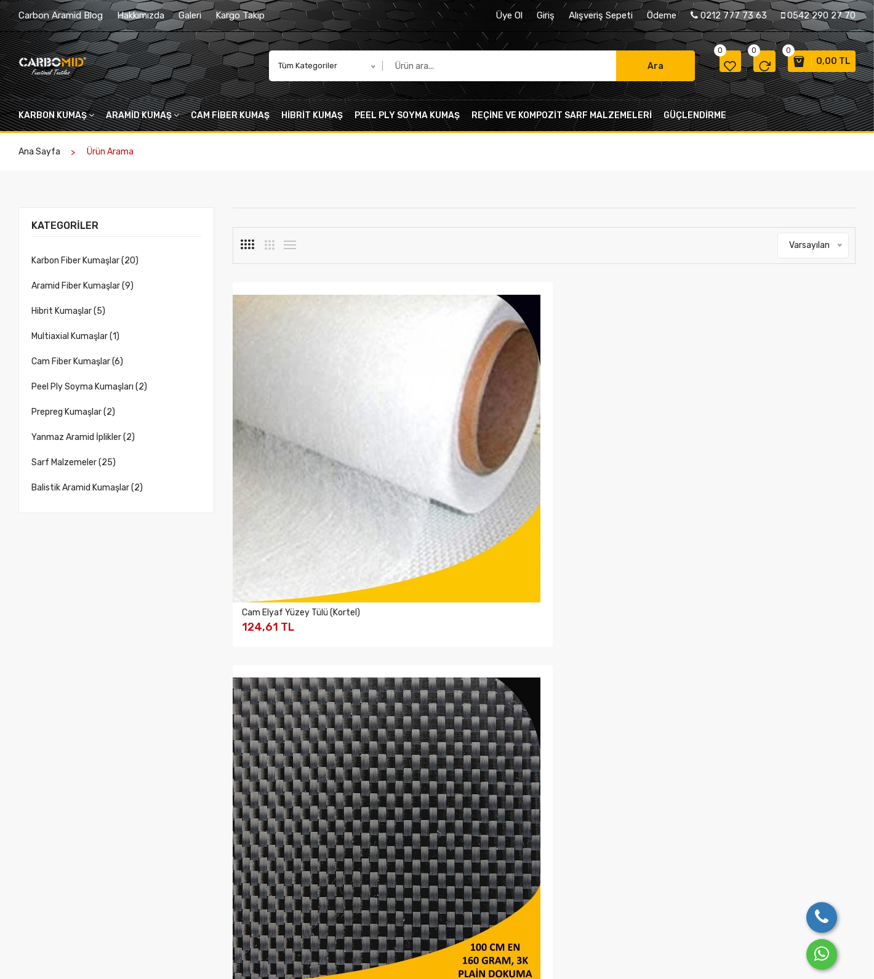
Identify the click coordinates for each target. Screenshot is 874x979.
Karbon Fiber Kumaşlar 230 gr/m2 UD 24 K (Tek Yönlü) (776, 682)
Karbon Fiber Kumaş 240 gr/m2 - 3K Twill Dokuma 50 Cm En (463, 682)
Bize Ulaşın (626, 822)
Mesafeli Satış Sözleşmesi (531, 870)
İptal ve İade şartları (520, 854)
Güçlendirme (695, 121)
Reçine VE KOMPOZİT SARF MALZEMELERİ (561, 121)
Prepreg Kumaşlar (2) (73, 418)
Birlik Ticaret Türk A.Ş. (94, 953)
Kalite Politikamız (265, 854)
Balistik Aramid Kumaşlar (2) (87, 494)
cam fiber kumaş (230, 121)
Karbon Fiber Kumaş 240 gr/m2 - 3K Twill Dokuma (624, 682)
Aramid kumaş (142, 121)
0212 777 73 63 (729, 15)
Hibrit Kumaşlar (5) (68, 317)
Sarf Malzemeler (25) (73, 468)
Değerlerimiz (257, 870)
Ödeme (661, 15)
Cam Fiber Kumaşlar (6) (77, 367)
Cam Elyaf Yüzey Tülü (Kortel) (301, 453)
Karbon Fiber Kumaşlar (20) (84, 267)
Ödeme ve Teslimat (517, 886)
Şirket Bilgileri (258, 838)
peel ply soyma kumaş (407, 121)
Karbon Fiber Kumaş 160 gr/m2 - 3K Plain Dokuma (462, 457)
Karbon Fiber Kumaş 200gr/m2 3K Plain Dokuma (623, 457)
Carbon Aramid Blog (60, 15)
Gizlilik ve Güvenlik (516, 822)
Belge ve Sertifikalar (270, 886)
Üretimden (377, 822)
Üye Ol (509, 15)
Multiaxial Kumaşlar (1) (75, 342)
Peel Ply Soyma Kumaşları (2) (89, 393)
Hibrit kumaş (312, 121)
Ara (628, 69)
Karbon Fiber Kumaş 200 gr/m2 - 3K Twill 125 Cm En (784, 457)
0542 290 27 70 (818, 15)
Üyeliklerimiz (256, 902)
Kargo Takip (240, 15)
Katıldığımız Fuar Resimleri (406, 854)
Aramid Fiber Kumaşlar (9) (82, 292)
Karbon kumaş (56, 121)
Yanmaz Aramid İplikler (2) (83, 443)
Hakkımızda (140, 15)
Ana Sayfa (39, 158)
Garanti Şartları (511, 838)
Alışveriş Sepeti (601, 15)
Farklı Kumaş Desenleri (400, 838)
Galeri (189, 15)
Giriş (546, 15)
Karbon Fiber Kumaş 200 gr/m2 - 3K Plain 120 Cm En (303, 682)
